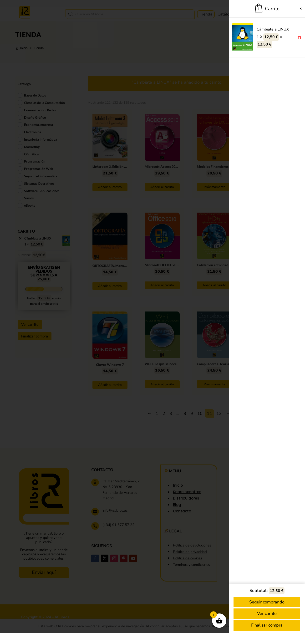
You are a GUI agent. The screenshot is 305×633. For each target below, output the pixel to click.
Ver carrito (267, 613)
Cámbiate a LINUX (273, 29)
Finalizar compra (267, 625)
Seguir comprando (267, 602)
